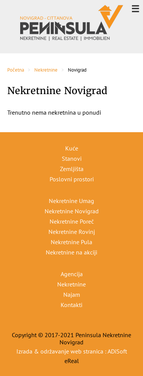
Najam (71, 294)
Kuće (71, 148)
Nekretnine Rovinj (71, 231)
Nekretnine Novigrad (72, 211)
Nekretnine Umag (71, 201)
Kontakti (71, 305)
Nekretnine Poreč (72, 221)
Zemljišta (72, 169)
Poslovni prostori (72, 179)
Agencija (72, 274)
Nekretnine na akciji (71, 252)
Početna (15, 70)
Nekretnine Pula (71, 242)
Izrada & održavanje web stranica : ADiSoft (71, 351)
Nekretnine (46, 70)
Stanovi (72, 158)
